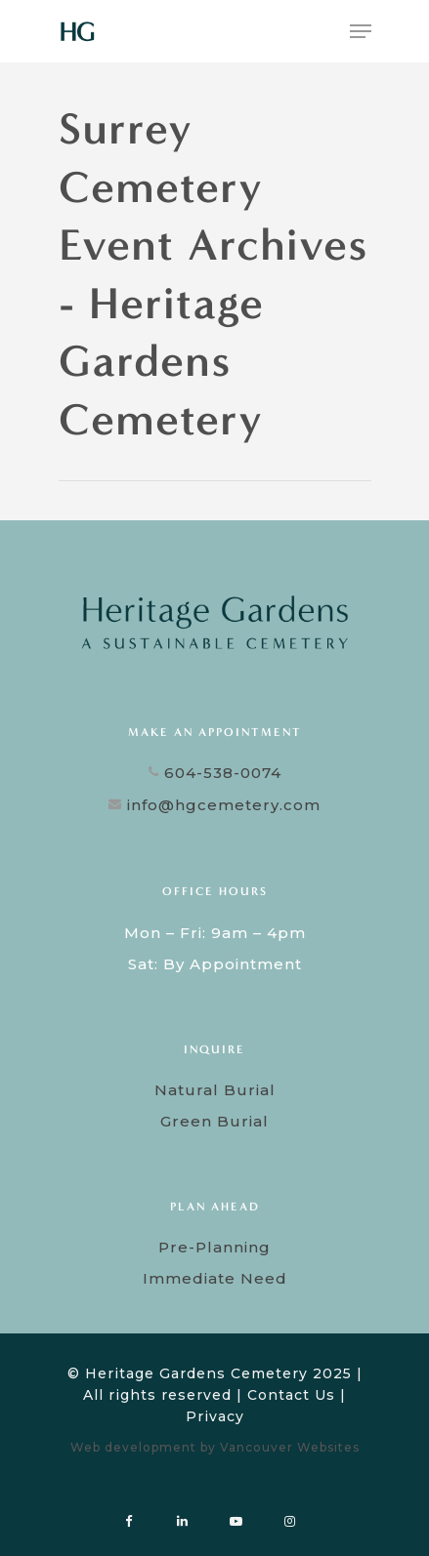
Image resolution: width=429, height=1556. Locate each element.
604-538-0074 (215, 772)
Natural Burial (215, 1090)
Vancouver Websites (290, 1447)
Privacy (215, 1416)
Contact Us (291, 1395)
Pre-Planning (214, 1247)
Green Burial (214, 1121)
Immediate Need (215, 1278)
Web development (133, 1447)
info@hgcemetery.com (214, 805)
